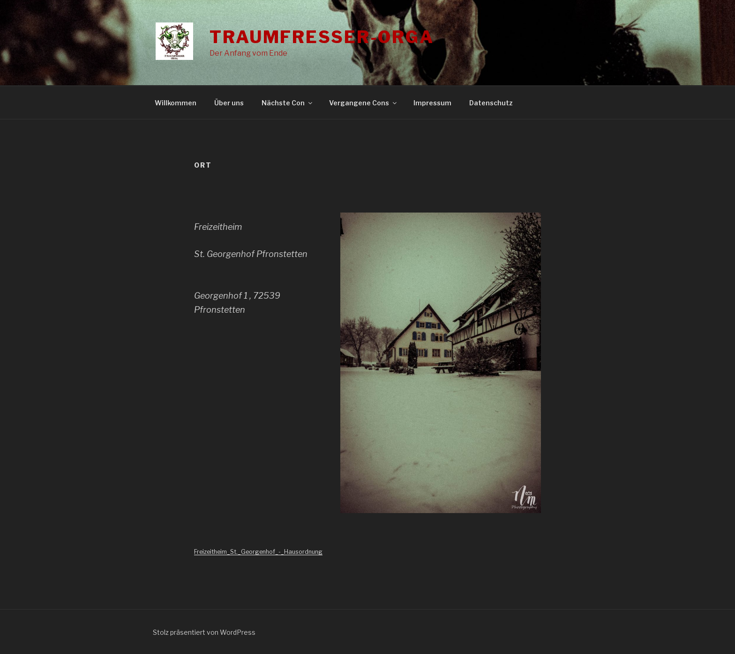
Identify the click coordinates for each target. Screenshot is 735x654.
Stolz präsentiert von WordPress (204, 632)
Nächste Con (288, 103)
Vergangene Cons (363, 103)
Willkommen (175, 103)
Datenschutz (491, 103)
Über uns (229, 103)
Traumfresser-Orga (322, 37)
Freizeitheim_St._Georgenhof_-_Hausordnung (258, 551)
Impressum (432, 103)
